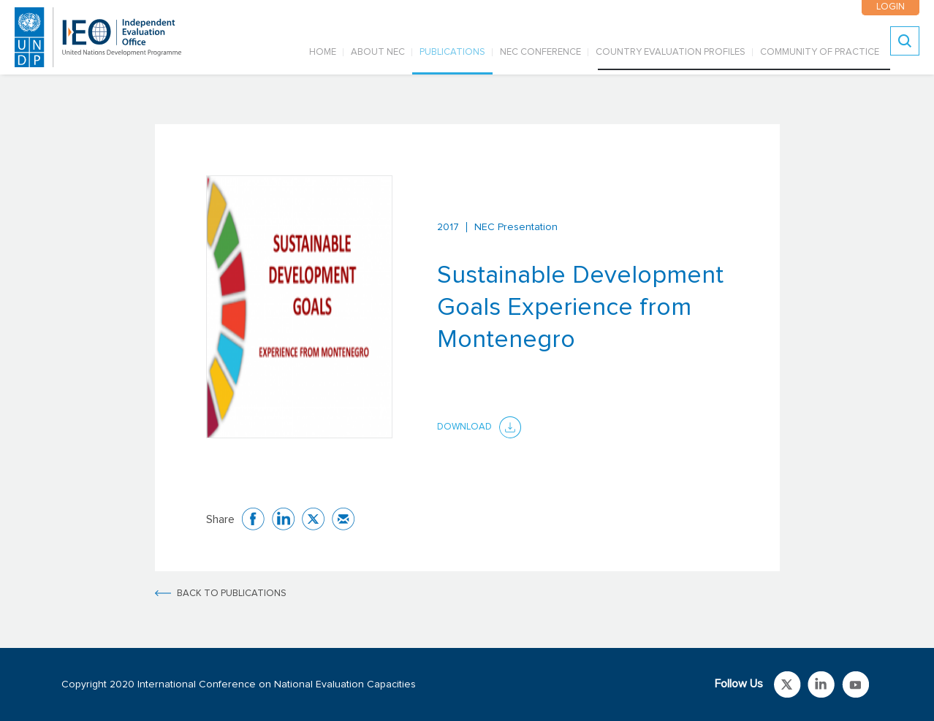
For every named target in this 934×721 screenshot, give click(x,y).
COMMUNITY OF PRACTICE (819, 52)
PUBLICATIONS (452, 52)
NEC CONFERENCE (540, 52)
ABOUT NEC (378, 52)
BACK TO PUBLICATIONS (231, 593)
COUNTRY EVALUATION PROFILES (670, 52)
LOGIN (890, 7)
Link (787, 684)
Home (322, 52)
